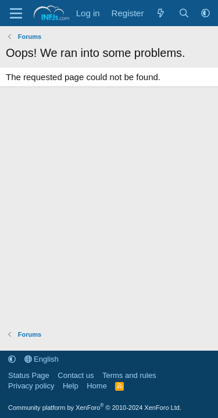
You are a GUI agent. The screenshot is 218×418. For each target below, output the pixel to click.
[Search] (184, 13)
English (41, 359)
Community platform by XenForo (94, 407)
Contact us (76, 375)
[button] (205, 13)
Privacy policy (31, 385)
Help (70, 385)
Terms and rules (129, 375)
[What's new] (160, 13)
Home (97, 385)
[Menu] (16, 13)
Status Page (28, 375)
